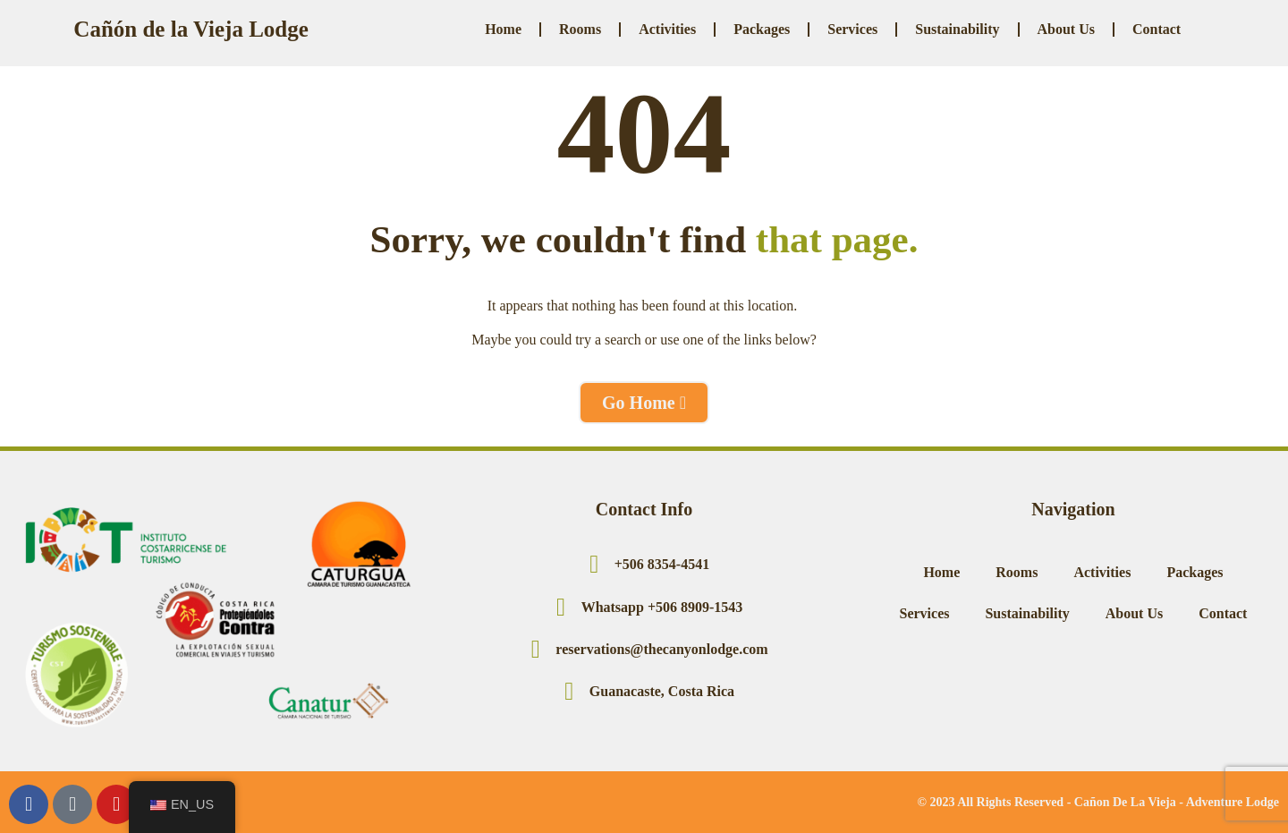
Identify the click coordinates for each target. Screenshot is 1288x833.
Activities (667, 29)
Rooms (580, 29)
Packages (761, 29)
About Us (1066, 29)
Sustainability (957, 29)
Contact (1156, 29)
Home (503, 29)
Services (852, 29)
